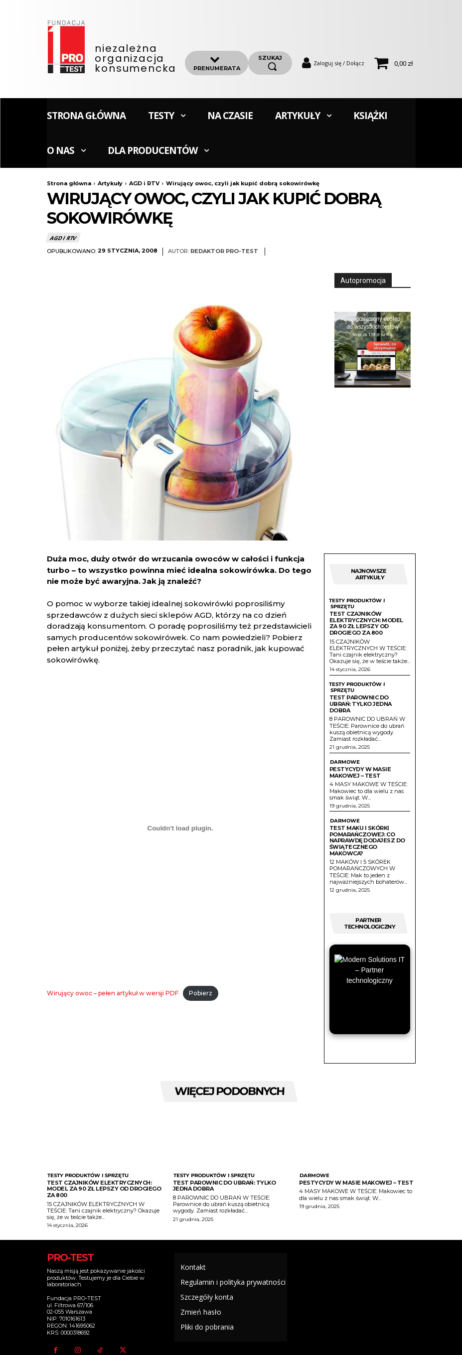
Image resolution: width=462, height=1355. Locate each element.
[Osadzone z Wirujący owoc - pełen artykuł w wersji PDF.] (180, 827)
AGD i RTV (144, 183)
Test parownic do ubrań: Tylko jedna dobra (360, 703)
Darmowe (344, 762)
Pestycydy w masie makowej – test (360, 772)
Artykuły (110, 183)
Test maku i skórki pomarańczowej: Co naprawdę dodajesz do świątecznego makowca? (367, 840)
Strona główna (69, 183)
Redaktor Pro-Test (224, 251)
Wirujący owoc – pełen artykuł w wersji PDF (112, 993)
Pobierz (200, 993)
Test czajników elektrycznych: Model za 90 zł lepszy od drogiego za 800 (366, 623)
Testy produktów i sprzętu (356, 604)
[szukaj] (270, 62)
